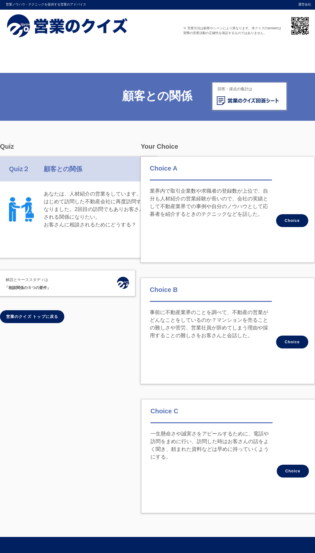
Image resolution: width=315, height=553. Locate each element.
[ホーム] (123, 284)
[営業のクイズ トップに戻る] (32, 316)
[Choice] (292, 220)
